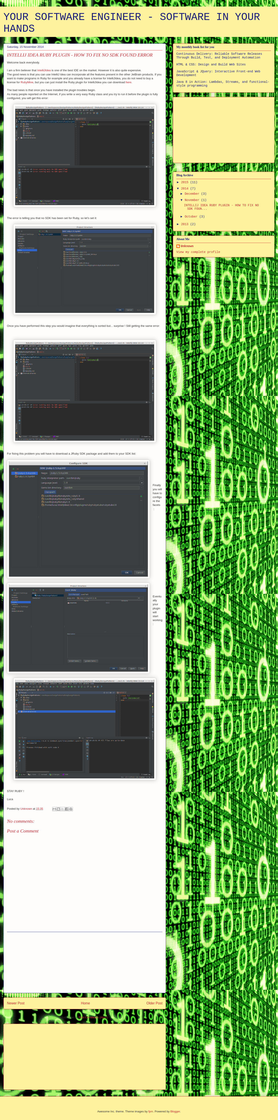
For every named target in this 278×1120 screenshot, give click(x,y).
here (128, 82)
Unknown (187, 246)
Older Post (154, 1003)
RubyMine (27, 82)
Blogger (175, 1111)
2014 (185, 188)
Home (85, 1003)
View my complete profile (198, 252)
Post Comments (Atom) (93, 1017)
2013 (185, 224)
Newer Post (16, 1003)
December (193, 194)
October (192, 216)
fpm (150, 1111)
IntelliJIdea (44, 70)
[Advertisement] (84, 962)
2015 (185, 182)
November (193, 200)
